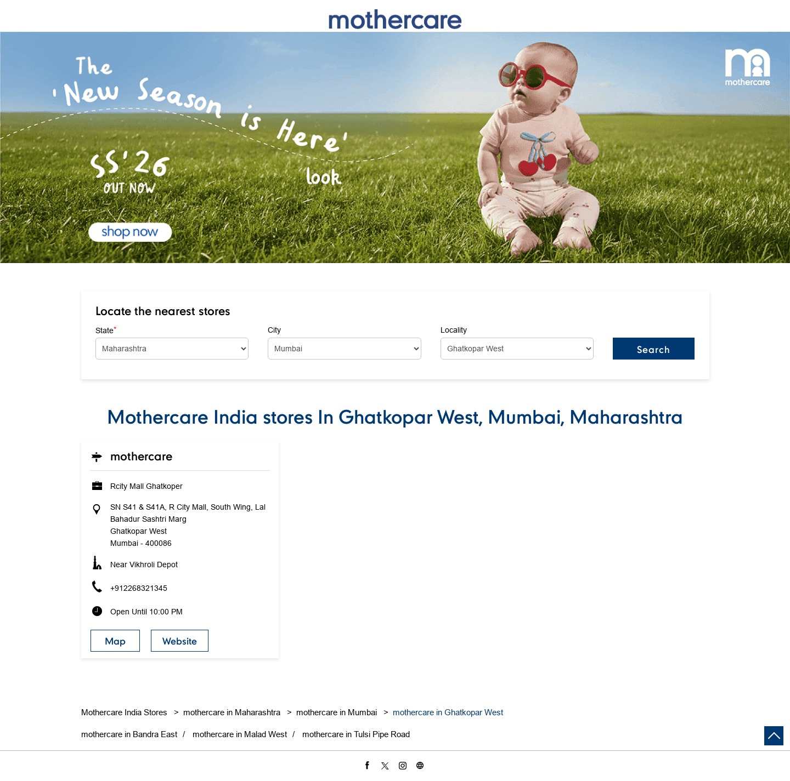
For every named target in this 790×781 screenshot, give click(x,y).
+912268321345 (138, 588)
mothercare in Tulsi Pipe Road (356, 734)
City (274, 330)
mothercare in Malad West (240, 734)
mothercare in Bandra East (129, 734)
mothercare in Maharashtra (231, 712)
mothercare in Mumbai (336, 712)
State (105, 330)
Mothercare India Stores (125, 712)
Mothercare (141, 456)
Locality (454, 330)
